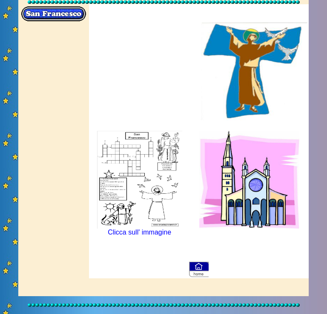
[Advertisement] (54, 159)
